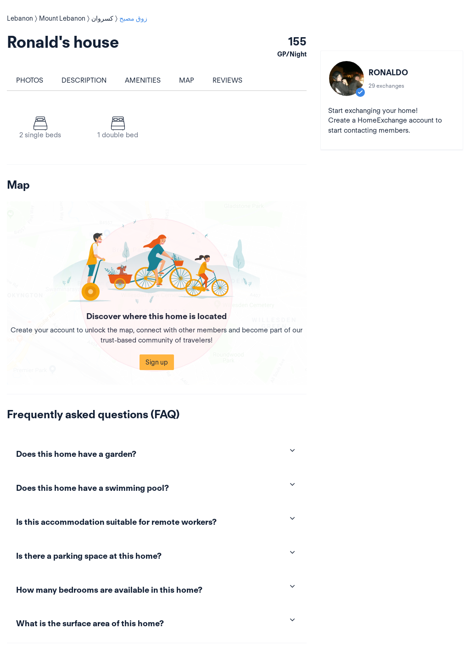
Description (84, 80)
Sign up (156, 362)
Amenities (143, 80)
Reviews (227, 80)
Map (186, 80)
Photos (29, 80)
